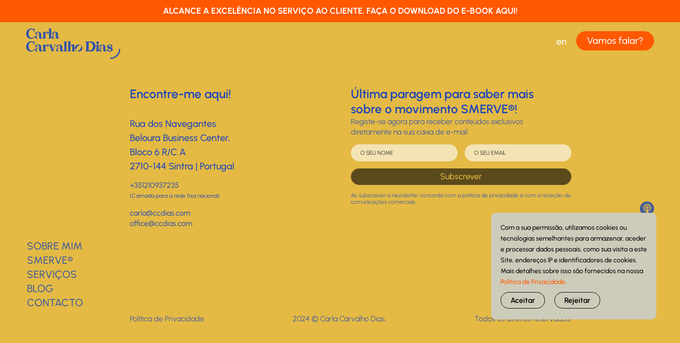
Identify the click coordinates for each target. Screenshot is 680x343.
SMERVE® (50, 260)
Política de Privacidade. (534, 282)
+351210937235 (154, 185)
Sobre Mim (55, 246)
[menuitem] (561, 41)
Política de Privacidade (167, 318)
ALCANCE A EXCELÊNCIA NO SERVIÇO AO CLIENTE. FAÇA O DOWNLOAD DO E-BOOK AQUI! (340, 11)
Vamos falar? (615, 40)
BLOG (40, 288)
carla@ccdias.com (160, 213)
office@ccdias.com (161, 223)
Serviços (52, 274)
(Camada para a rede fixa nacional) (175, 195)
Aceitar (522, 300)
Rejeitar (577, 300)
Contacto (55, 302)
